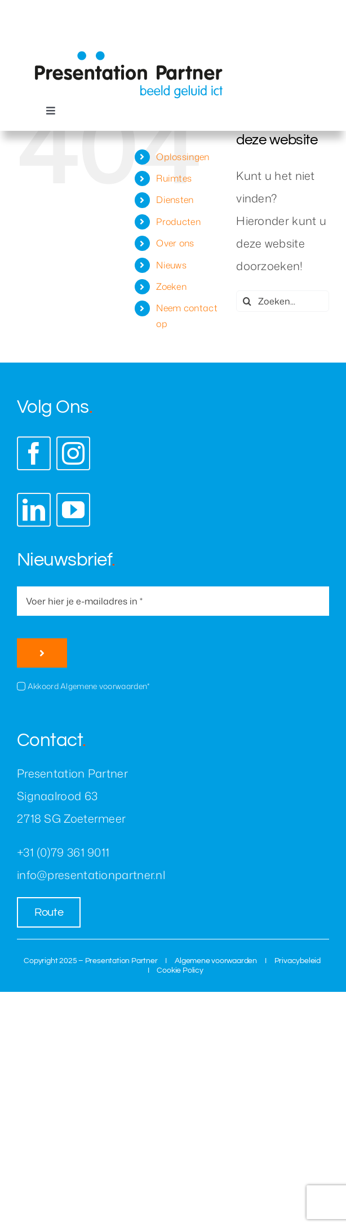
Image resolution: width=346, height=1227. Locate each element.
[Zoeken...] (282, 301)
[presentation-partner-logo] (128, 56)
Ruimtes (174, 178)
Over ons (175, 243)
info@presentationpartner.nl (91, 874)
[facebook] (34, 453)
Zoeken (171, 286)
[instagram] (73, 453)
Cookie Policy (180, 970)
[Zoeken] (247, 301)
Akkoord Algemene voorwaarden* (89, 686)
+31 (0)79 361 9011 (63, 852)
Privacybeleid (297, 961)
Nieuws (171, 265)
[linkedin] (34, 510)
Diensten (174, 199)
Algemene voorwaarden (216, 961)
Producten (178, 221)
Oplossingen (182, 157)
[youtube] (73, 510)
